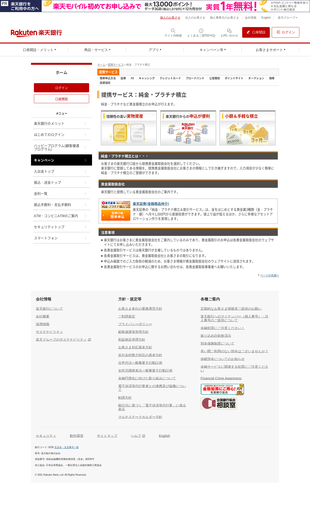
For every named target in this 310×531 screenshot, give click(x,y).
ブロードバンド (195, 78)
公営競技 (214, 78)
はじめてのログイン (60, 134)
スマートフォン (60, 237)
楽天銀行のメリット (60, 123)
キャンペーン (60, 160)
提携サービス (116, 65)
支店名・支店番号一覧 (66, 447)
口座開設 (61, 98)
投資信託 (105, 83)
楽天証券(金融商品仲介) (151, 203)
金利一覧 (60, 193)
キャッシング (147, 78)
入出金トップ (60, 171)
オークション (256, 78)
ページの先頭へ (269, 275)
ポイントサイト (234, 78)
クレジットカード (170, 78)
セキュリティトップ (60, 226)
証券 (123, 78)
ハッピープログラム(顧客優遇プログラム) (60, 147)
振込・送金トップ (60, 182)
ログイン (61, 87)
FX (132, 78)
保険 (271, 78)
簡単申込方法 (108, 78)
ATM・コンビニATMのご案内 (60, 215)
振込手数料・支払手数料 (60, 204)
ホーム (101, 65)
